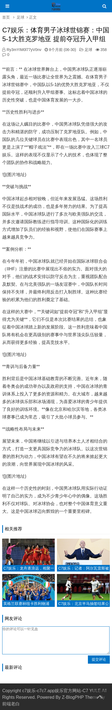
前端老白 (11, 703)
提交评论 (99, 659)
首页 (6, 17)
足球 (20, 17)
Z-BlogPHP (73, 697)
